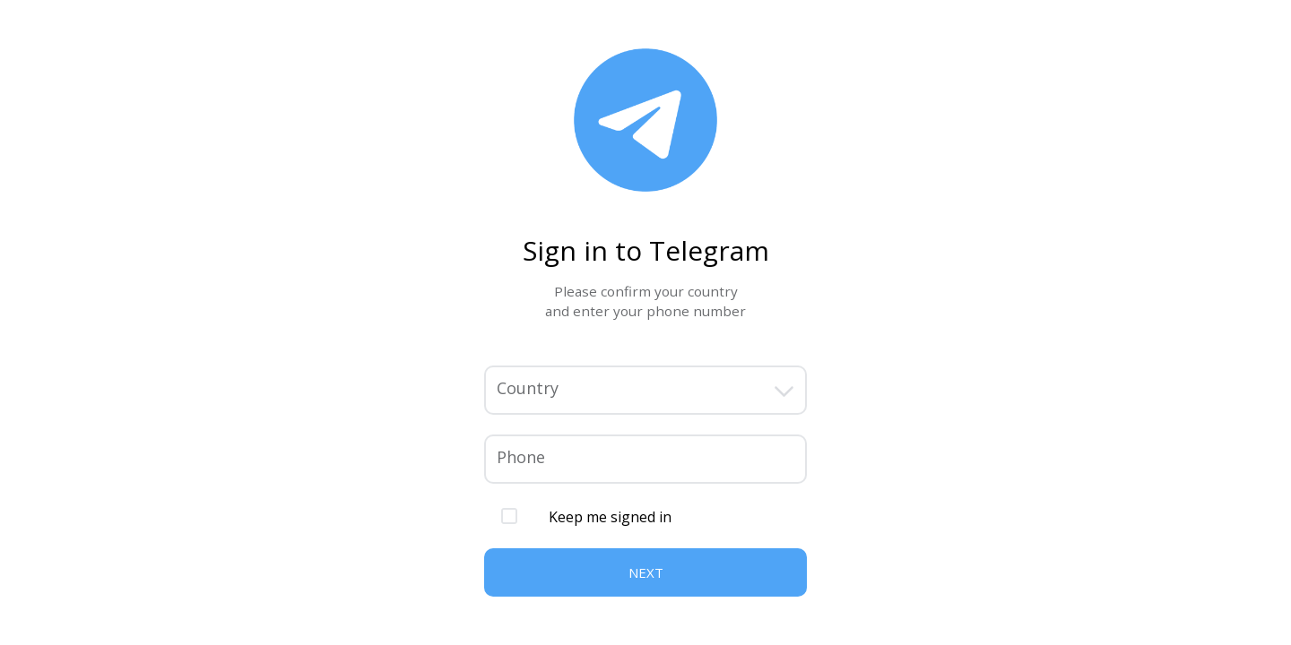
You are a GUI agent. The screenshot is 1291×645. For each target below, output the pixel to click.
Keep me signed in (610, 517)
